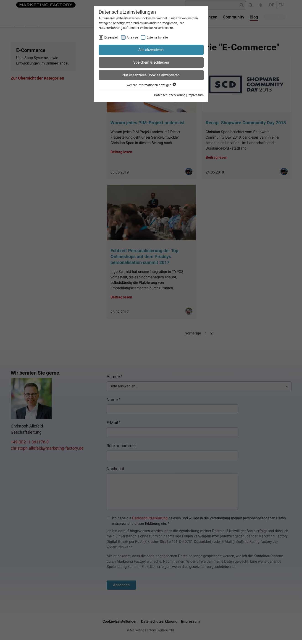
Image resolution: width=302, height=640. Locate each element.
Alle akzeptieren (151, 50)
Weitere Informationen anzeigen (151, 85)
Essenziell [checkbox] (111, 37)
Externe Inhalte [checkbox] (157, 37)
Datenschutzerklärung (170, 95)
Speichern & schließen (151, 62)
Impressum (196, 95)
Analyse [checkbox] (132, 37)
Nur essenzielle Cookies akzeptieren (151, 75)
